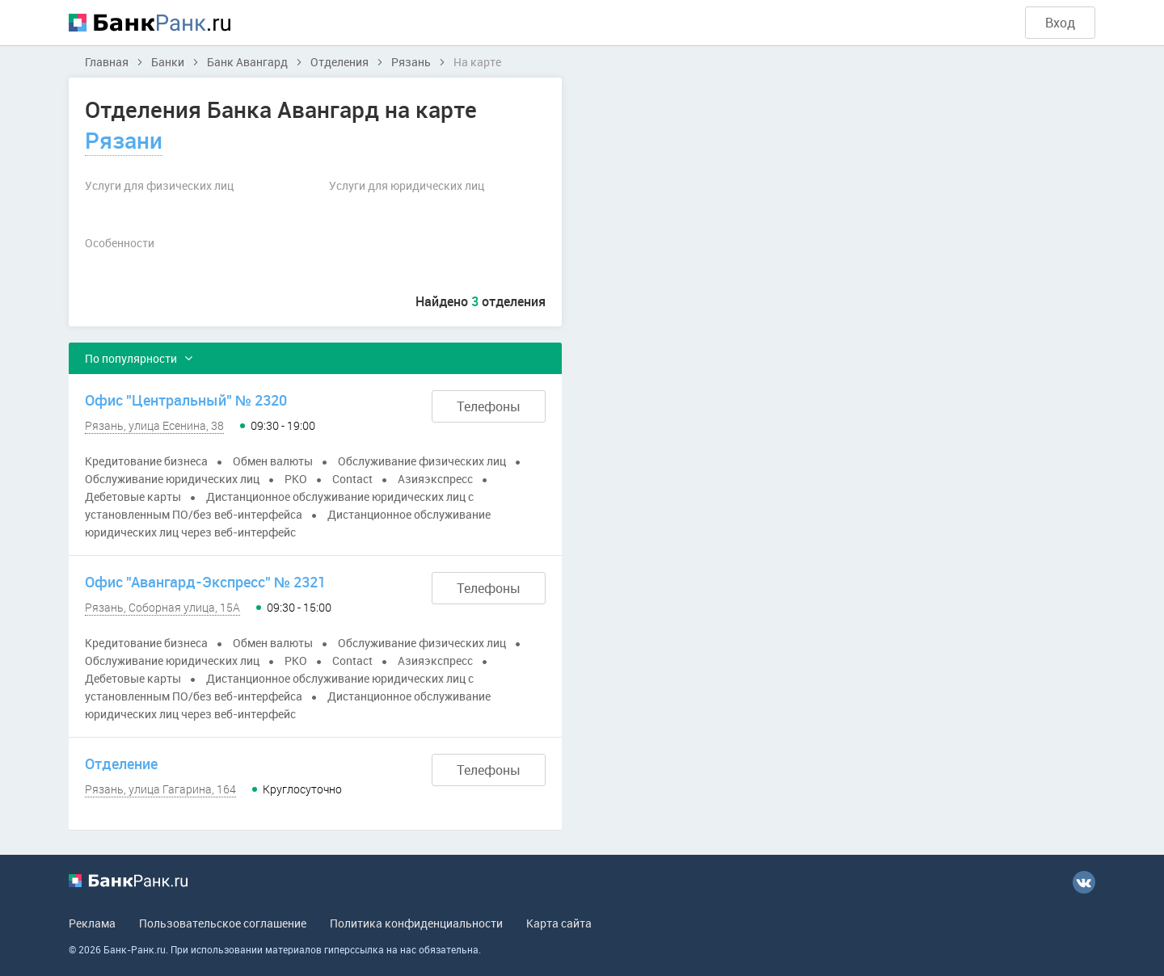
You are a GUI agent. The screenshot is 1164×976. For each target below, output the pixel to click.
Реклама (92, 923)
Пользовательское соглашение (222, 923)
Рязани (123, 139)
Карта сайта (559, 923)
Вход (1060, 23)
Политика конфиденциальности (416, 923)
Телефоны (489, 406)
